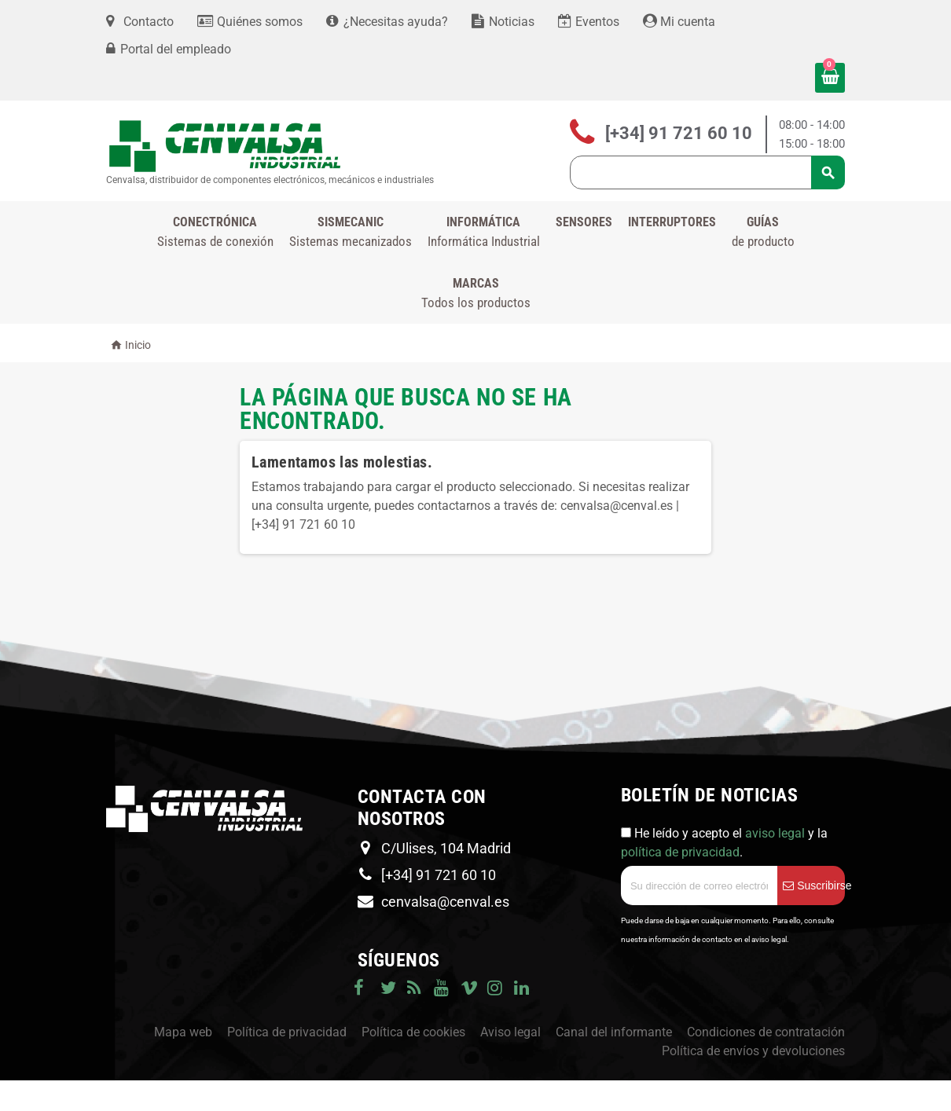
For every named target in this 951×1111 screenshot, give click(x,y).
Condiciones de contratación (766, 1032)
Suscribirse (814, 885)
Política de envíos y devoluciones (753, 1050)
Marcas (476, 294)
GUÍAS (763, 232)
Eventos (588, 21)
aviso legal (775, 833)
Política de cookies (413, 1032)
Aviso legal (510, 1032)
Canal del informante (614, 1032)
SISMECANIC (350, 232)
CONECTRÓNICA (215, 232)
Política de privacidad (287, 1032)
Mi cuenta (679, 21)
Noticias (503, 21)
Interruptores (672, 221)
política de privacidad (680, 852)
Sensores (584, 221)
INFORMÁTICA (484, 232)
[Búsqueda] (707, 172)
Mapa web (183, 1032)
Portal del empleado (175, 49)
